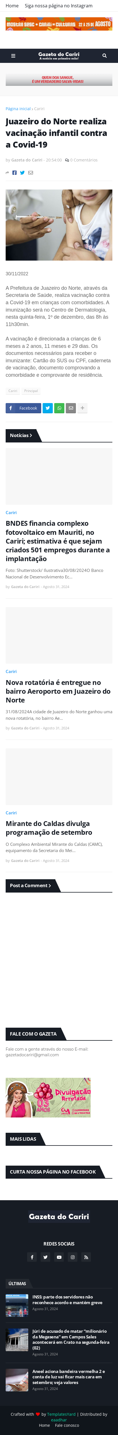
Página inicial (18, 108)
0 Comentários (84, 160)
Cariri (39, 108)
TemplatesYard (61, 1414)
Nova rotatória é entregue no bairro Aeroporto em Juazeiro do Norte (58, 691)
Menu (13, 56)
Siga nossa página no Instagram (59, 6)
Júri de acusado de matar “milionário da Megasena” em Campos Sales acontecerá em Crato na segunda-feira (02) (70, 1339)
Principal (31, 390)
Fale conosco (67, 1425)
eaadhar (59, 1420)
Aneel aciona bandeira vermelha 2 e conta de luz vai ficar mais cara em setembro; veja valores (68, 1377)
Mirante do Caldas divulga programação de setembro (49, 827)
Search (104, 56)
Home (12, 6)
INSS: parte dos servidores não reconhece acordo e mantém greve (67, 1299)
